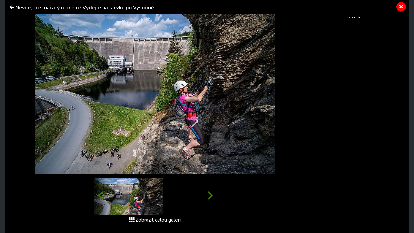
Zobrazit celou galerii (155, 220)
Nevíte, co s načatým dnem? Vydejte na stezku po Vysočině (85, 7)
